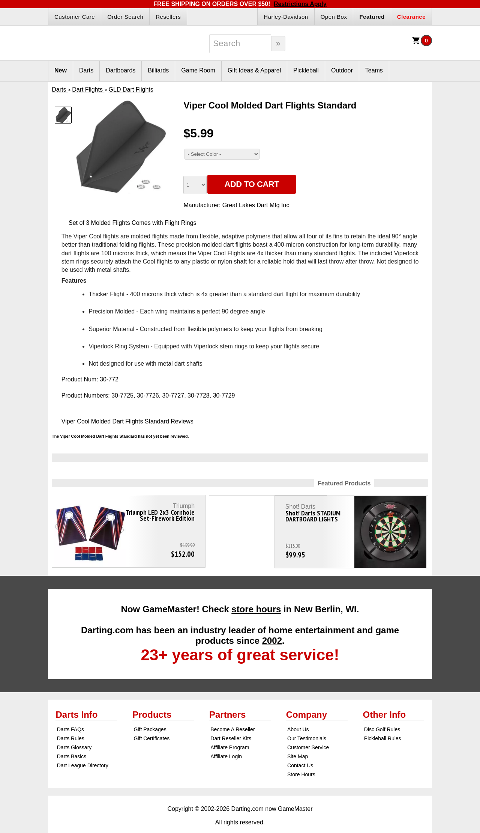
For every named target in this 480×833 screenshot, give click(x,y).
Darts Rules (70, 725)
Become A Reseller (232, 715)
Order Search (125, 17)
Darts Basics (72, 743)
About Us (298, 715)
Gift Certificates (152, 725)
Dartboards (120, 70)
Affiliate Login (226, 743)
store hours (256, 595)
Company (306, 701)
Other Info (384, 701)
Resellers (168, 17)
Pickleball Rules (382, 725)
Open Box (334, 17)
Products (151, 701)
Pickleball (306, 70)
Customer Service (308, 734)
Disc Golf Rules (382, 715)
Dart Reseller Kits (230, 725)
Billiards (158, 70)
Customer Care (74, 17)
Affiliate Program (229, 734)
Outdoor (342, 70)
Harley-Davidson (286, 17)
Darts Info (77, 701)
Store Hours (301, 761)
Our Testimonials (306, 725)
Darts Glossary (74, 734)
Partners (227, 701)
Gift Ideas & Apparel (254, 70)
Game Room (198, 70)
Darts (86, 70)
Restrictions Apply (300, 4)
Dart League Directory (82, 752)
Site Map (297, 743)
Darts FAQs (70, 715)
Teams (374, 70)
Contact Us (300, 752)
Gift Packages (150, 715)
